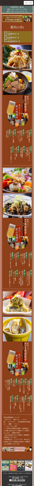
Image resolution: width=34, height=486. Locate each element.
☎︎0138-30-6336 (17, 480)
